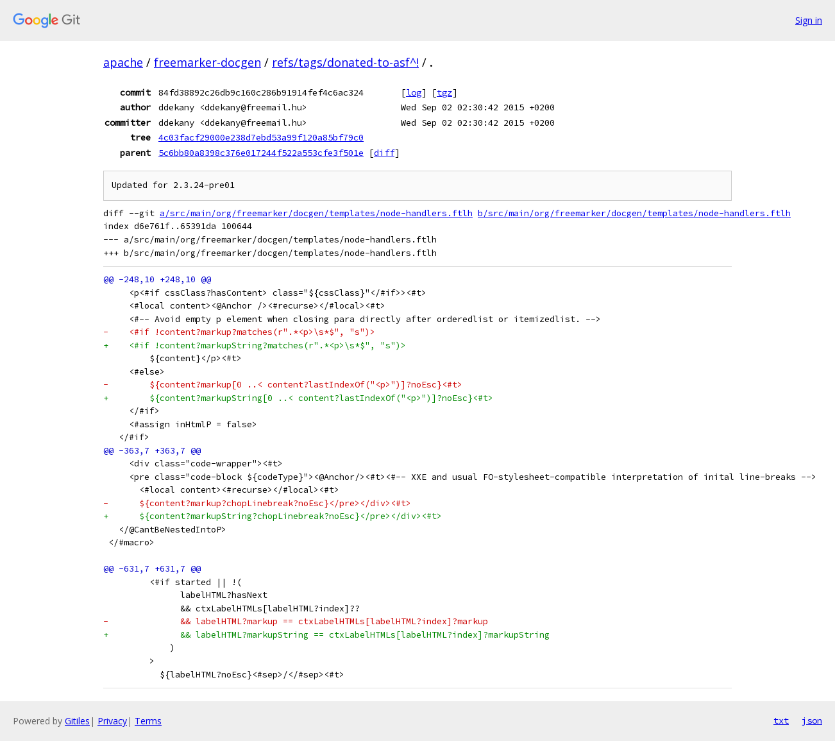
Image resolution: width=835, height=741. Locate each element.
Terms (148, 721)
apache (123, 62)
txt (781, 720)
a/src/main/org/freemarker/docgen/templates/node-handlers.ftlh (316, 213)
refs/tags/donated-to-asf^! (345, 62)
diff (384, 152)
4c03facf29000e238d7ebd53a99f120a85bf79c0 (261, 137)
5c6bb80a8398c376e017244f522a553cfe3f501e (261, 152)
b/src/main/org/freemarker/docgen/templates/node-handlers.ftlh (634, 213)
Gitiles (77, 721)
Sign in (808, 20)
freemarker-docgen (207, 62)
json (812, 720)
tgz (444, 92)
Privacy (112, 721)
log (413, 92)
